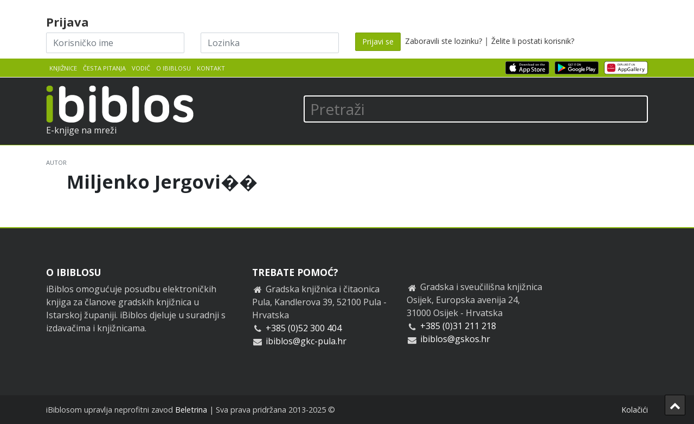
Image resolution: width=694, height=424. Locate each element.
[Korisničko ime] (115, 43)
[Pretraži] (476, 109)
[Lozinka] (270, 43)
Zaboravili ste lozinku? (443, 41)
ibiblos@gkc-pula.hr (306, 341)
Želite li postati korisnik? (532, 41)
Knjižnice (63, 68)
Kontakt (211, 68)
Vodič (141, 68)
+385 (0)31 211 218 (458, 326)
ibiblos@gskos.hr (455, 339)
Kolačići (634, 409)
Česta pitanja (104, 68)
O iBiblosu (173, 68)
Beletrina (191, 409)
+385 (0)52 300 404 (304, 328)
